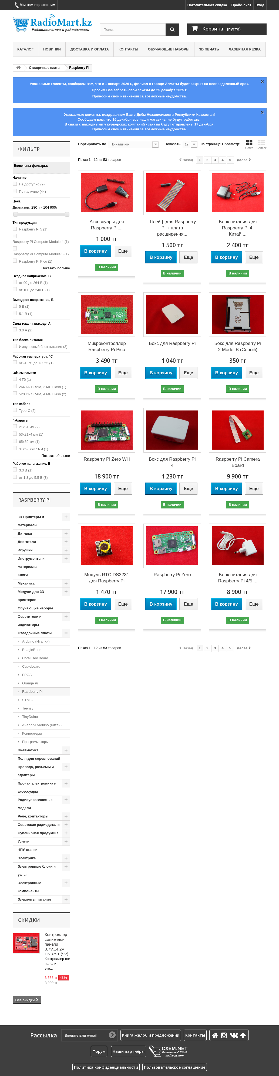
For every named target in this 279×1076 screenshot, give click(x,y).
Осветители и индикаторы (30, 621)
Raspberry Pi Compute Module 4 (41, 242)
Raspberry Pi (32, 692)
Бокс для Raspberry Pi (172, 343)
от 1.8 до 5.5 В (33, 478)
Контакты (128, 49)
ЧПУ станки (28, 850)
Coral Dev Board (34, 658)
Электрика (27, 858)
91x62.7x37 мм (33, 449)
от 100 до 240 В (34, 290)
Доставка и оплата (89, 49)
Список (262, 145)
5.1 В (25, 314)
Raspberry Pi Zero (172, 574)
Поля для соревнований (39, 758)
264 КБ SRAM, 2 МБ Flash (42, 387)
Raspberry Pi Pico (35, 261)
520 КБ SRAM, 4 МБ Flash (42, 394)
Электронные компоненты (29, 887)
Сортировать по (92, 144)
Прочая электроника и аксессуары (37, 787)
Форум (99, 1051)
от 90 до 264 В (33, 283)
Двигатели (27, 542)
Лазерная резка (245, 49)
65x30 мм (29, 442)
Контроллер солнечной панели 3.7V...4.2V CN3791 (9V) (57, 944)
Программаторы (35, 742)
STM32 (27, 700)
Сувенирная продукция (38, 833)
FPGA (26, 675)
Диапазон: (22, 207)
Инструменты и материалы (31, 562)
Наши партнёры (128, 1051)
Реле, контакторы (33, 816)
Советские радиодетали (39, 825)
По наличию (32, 191)
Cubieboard (31, 666)
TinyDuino (29, 717)
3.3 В (25, 470)
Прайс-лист (241, 5)
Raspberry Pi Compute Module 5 (41, 254)
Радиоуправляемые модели (35, 804)
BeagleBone (31, 650)
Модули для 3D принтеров (31, 596)
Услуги (23, 841)
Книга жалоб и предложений (150, 1035)
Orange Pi (29, 683)
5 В (24, 306)
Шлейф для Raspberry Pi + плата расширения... (172, 228)
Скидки (29, 920)
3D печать (209, 49)
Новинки (52, 49)
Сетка (249, 145)
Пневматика (28, 750)
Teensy (27, 708)
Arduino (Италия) (35, 641)
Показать (172, 144)
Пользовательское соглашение (174, 1067)
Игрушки (25, 550)
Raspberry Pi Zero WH (107, 459)
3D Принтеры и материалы (31, 521)
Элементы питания (34, 899)
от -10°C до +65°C (36, 363)
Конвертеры (31, 733)
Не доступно (32, 184)
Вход (260, 5)
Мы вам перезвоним (35, 5)
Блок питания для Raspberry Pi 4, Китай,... (238, 228)
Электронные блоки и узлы (37, 870)
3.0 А (25, 330)
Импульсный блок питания (43, 347)
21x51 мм (29, 427)
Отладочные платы (44, 68)
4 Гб (25, 380)
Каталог (25, 49)
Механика (26, 583)
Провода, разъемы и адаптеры (36, 771)
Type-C (27, 411)
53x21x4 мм (31, 434)
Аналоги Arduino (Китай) (41, 725)
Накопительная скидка (207, 5)
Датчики (25, 533)
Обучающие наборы (169, 49)
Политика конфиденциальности (106, 1067)
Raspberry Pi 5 (33, 229)
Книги (23, 575)
